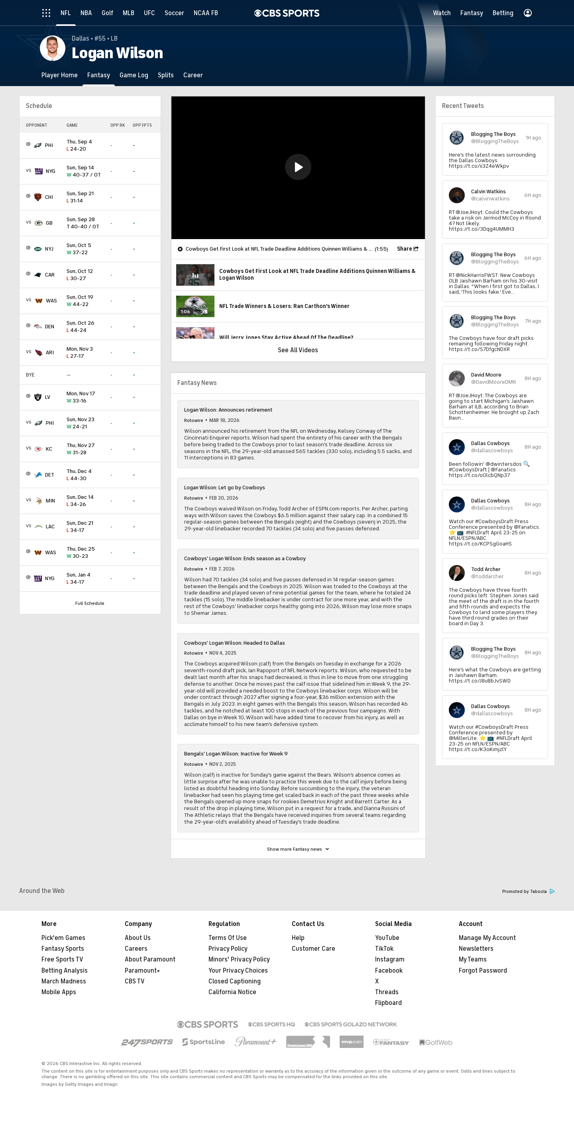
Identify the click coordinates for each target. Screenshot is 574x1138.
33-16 (85, 397)
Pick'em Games (63, 938)
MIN (50, 500)
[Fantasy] (99, 75)
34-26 (85, 501)
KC (49, 448)
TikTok (384, 949)
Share (404, 248)
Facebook (389, 971)
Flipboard (388, 1003)
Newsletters (476, 949)
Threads (387, 992)
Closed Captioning (234, 981)
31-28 (85, 449)
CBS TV (135, 981)
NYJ (49, 248)
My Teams (473, 959)
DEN (49, 326)
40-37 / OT (85, 171)
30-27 (85, 275)
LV (47, 397)
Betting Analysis (64, 971)
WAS (51, 300)
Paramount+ (142, 971)
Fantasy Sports (62, 949)
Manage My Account (487, 938)
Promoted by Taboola (528, 891)
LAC (50, 526)
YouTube (387, 938)
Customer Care (313, 949)
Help (298, 938)
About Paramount (150, 959)
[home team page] (38, 145)
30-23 (85, 552)
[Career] (193, 75)
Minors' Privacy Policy (239, 959)
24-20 (85, 145)
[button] (298, 167)
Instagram (390, 959)
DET (49, 474)
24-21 (85, 423)
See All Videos (298, 350)
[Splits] (166, 75)
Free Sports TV (62, 959)
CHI (49, 197)
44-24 (85, 327)
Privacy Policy (228, 949)
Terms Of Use (227, 938)
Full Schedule (89, 603)
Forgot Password (483, 971)
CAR (50, 274)
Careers (136, 949)
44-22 (85, 301)
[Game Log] (134, 75)
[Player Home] (60, 75)
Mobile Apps (58, 992)
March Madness (63, 981)
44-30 (85, 475)
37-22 (85, 249)
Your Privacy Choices (238, 971)
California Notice (232, 992)
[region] (298, 167)
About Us (138, 938)
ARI (50, 352)
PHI (49, 145)
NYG (50, 171)
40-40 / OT (85, 223)
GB (49, 223)
